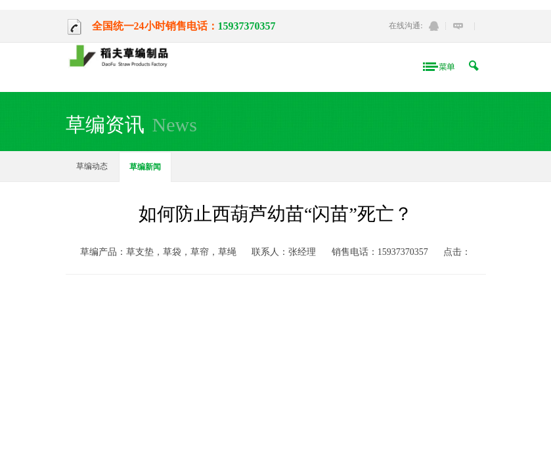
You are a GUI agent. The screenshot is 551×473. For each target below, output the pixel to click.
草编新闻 (145, 166)
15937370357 (247, 26)
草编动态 (92, 166)
